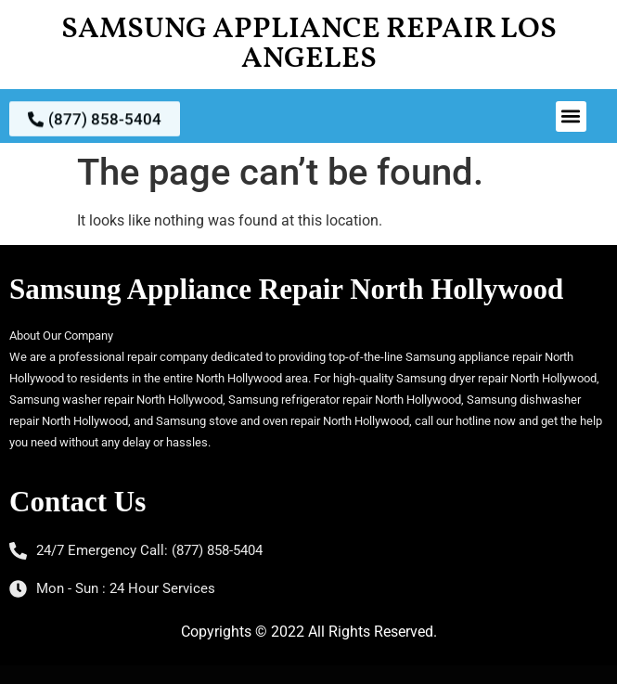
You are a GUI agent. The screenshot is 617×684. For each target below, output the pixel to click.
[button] (571, 116)
